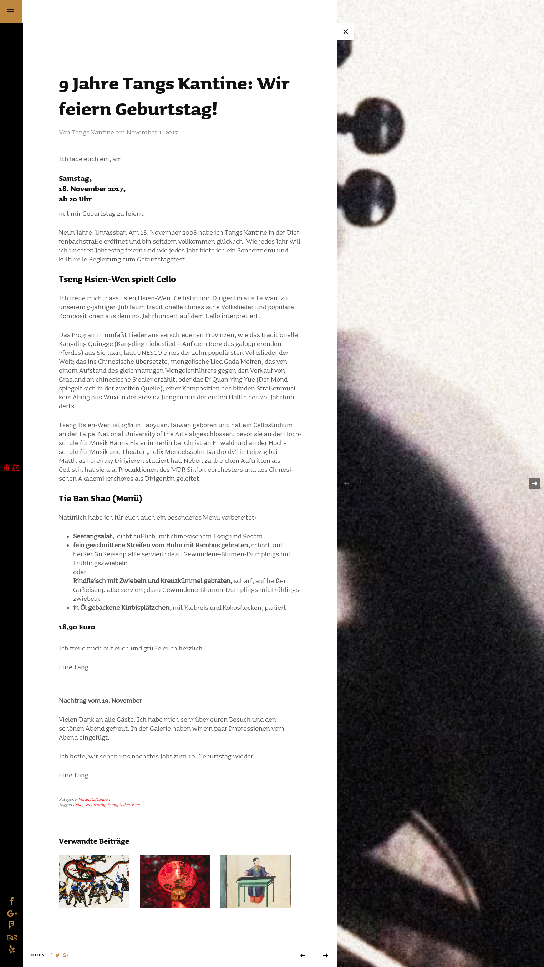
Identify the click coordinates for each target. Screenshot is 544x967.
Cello (77, 804)
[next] (534, 483)
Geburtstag (94, 804)
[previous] (346, 483)
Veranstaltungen (94, 799)
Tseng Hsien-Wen (123, 804)
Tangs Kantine (93, 132)
